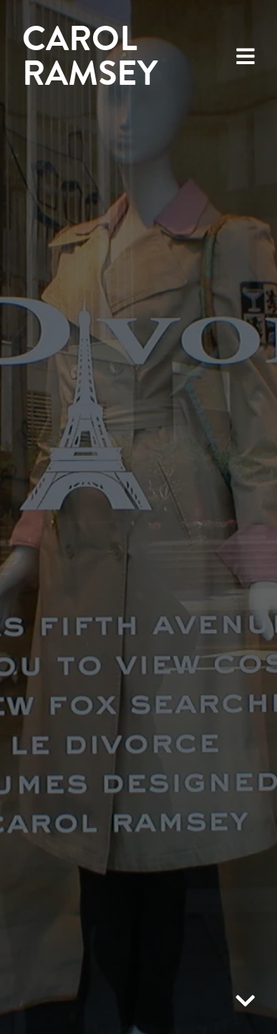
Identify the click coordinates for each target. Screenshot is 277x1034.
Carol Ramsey (89, 56)
